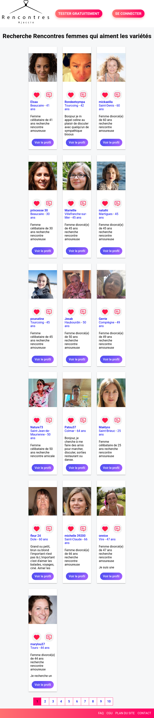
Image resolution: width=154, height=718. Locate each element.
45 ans (76, 217)
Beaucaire (37, 105)
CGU (110, 713)
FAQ (101, 713)
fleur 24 (35, 536)
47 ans (111, 539)
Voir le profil (43, 142)
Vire (101, 539)
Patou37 (70, 427)
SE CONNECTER (128, 13)
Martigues (105, 214)
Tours (34, 648)
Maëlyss (104, 427)
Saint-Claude (73, 539)
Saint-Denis (106, 105)
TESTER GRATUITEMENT (79, 13)
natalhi (103, 210)
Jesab (69, 319)
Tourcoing (71, 105)
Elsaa (34, 102)
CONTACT (144, 713)
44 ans (45, 648)
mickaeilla (106, 102)
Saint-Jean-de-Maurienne (40, 432)
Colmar (69, 431)
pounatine (37, 319)
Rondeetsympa (75, 102)
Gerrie (103, 319)
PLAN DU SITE (125, 713)
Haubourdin (72, 322)
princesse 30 (39, 210)
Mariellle (70, 210)
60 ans (43, 539)
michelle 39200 (75, 536)
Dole (33, 539)
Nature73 (36, 427)
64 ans (81, 431)
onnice (103, 536)
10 (109, 701)
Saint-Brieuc (107, 431)
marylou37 (37, 644)
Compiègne (106, 322)
